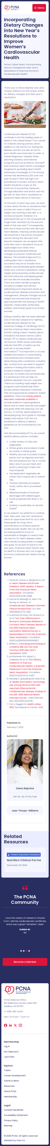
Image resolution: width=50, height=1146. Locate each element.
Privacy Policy (11, 1120)
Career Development (15, 1075)
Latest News (18, 64)
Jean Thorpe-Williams (25, 810)
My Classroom (11, 1051)
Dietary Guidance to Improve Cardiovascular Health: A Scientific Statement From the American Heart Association (27, 666)
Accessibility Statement (16, 1115)
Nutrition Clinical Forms (24, 860)
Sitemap (8, 1125)
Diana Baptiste (25, 788)
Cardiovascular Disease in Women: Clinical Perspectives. (27, 607)
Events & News (11, 1080)
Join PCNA (9, 1056)
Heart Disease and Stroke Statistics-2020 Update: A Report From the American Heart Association (26, 588)
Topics (7, 1070)
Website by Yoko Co (14, 1140)
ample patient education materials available (22, 398)
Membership (10, 1096)
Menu (41, 7)
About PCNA (10, 1091)
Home (7, 64)
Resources (9, 1086)
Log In (7, 1046)
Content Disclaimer (14, 1109)
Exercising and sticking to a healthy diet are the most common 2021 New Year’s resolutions (27, 648)
